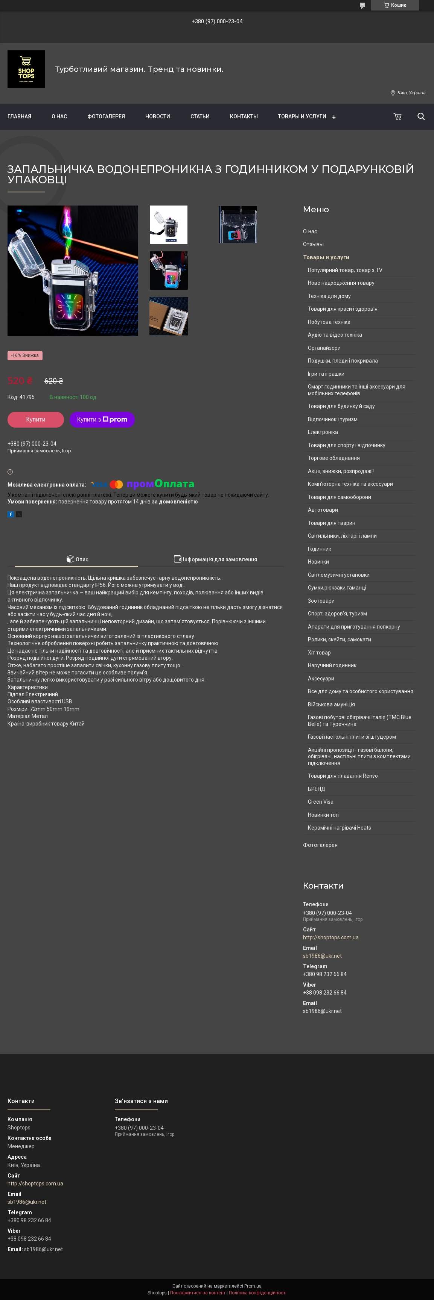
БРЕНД (317, 789)
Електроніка (323, 432)
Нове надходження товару (341, 283)
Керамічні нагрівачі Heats (339, 828)
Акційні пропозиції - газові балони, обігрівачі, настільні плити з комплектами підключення (359, 756)
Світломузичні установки (339, 575)
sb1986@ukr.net (322, 956)
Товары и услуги (302, 116)
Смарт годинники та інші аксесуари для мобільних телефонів (356, 390)
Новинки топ (323, 815)
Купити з (102, 419)
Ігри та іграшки (326, 374)
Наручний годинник (332, 665)
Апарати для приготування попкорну (354, 627)
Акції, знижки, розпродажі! (341, 471)
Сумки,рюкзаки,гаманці (337, 588)
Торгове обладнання (334, 458)
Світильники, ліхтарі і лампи (342, 536)
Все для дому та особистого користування (360, 691)
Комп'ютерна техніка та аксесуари (350, 484)
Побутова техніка (329, 322)
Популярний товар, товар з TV (345, 270)
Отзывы (313, 244)
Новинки (318, 562)
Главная (19, 116)
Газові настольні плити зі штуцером (352, 737)
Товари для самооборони (339, 497)
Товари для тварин (331, 523)
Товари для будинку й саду (341, 406)
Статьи (200, 116)
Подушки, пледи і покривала (343, 361)
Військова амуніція (331, 704)
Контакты (244, 116)
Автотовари (323, 510)
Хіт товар (319, 653)
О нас (59, 116)
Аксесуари (321, 679)
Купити (35, 419)
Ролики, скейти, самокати (339, 639)
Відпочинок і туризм (333, 419)
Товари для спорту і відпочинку (346, 445)
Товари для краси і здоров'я (343, 309)
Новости (157, 116)
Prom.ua (253, 1286)
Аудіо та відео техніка (335, 335)
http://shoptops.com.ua (331, 937)
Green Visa (320, 802)
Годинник (319, 549)
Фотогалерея (106, 116)
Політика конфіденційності (257, 1292)
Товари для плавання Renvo (343, 776)
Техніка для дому (329, 296)
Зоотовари (321, 601)
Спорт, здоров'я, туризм (337, 614)
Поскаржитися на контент (197, 1292)
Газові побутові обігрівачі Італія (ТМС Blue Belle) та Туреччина (359, 720)
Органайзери (324, 348)
